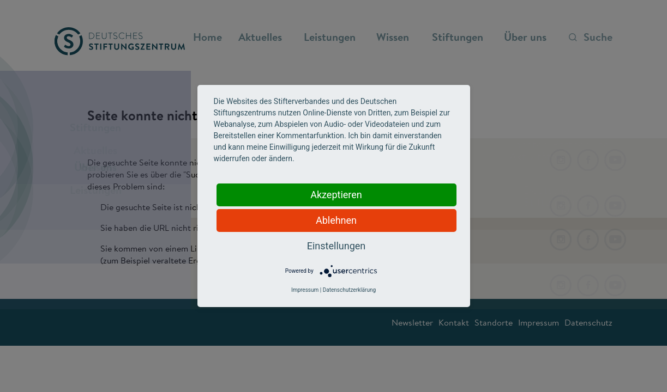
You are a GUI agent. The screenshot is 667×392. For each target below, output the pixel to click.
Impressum (305, 290)
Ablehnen (336, 220)
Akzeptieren (336, 194)
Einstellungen (336, 246)
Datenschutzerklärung (349, 290)
